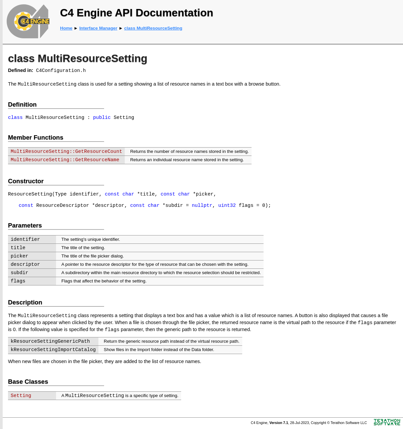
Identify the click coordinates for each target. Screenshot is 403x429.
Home (66, 28)
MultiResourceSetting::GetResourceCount (66, 151)
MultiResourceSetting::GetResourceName (65, 160)
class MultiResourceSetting (153, 28)
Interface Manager (98, 28)
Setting (21, 395)
